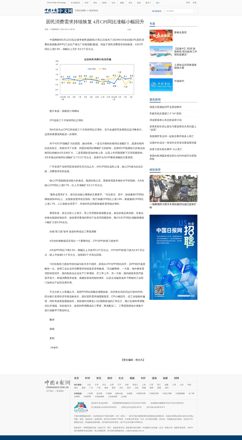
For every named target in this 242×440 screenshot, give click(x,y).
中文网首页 (75, 3)
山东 (182, 385)
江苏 (151, 385)
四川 (121, 388)
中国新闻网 (99, 396)
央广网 (191, 393)
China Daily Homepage (56, 3)
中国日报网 (80, 10)
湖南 (83, 388)
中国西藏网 (180, 393)
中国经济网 (154, 393)
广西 (98, 388)
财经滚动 (93, 10)
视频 (122, 3)
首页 (76, 378)
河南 (189, 385)
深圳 (167, 388)
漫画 (154, 378)
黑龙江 (135, 385)
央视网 (129, 393)
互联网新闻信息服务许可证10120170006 (129, 403)
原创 (139, 3)
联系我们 (60, 391)
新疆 (159, 388)
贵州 (129, 388)
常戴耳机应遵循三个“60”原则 (165, 113)
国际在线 (119, 393)
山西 (112, 385)
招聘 (176, 378)
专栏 (130, 3)
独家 (165, 378)
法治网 (124, 396)
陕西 (151, 388)
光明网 (77, 396)
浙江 (159, 385)
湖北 (76, 388)
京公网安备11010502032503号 (104, 407)
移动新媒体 (156, 11)
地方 (158, 3)
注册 (194, 3)
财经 (109, 378)
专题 (152, 23)
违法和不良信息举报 (99, 403)
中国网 (109, 393)
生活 (113, 3)
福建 (166, 385)
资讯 (95, 3)
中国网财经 (54, 29)
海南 (106, 388)
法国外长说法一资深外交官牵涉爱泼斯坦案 (173, 142)
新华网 (99, 393)
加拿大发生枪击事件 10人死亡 (166, 149)
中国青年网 (140, 393)
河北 (104, 385)
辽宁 (119, 385)
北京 (89, 385)
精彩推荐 (155, 169)
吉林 (127, 385)
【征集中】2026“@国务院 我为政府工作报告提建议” (185, 51)
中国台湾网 (167, 393)
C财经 (104, 3)
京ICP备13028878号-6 (155, 407)
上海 (144, 385)
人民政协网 (112, 396)
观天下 (148, 3)
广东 (91, 388)
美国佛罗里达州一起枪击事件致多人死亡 (172, 136)
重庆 (114, 388)
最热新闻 (155, 99)
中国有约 (179, 81)
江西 (174, 385)
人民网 (90, 393)
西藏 (144, 388)
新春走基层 (180, 32)
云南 (136, 388)
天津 (96, 385)
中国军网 (87, 396)
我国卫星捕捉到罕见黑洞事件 (166, 107)
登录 (188, 3)
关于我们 (50, 391)
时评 (86, 3)
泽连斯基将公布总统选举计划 (166, 120)
